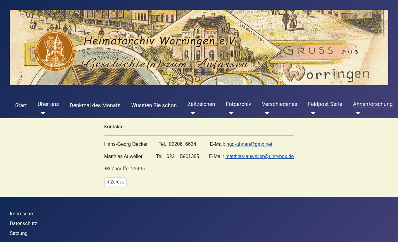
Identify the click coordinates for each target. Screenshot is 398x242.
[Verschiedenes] (266, 113)
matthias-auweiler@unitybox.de (259, 156)
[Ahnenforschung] (357, 113)
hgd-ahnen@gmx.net (250, 144)
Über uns (48, 104)
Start (21, 105)
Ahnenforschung (372, 104)
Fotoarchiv (238, 104)
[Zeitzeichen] (191, 113)
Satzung (19, 233)
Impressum (22, 214)
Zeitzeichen (201, 104)
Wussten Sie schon (154, 105)
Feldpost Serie (325, 104)
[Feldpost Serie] (312, 113)
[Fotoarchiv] (230, 113)
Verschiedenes (279, 104)
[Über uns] (41, 113)
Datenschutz (23, 223)
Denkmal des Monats (95, 105)
